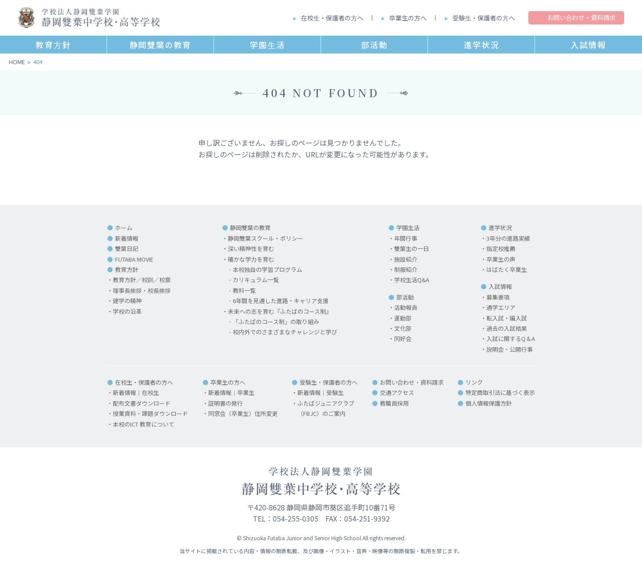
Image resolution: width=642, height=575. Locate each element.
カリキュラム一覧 (256, 279)
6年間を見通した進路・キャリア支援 (281, 300)
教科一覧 (244, 290)
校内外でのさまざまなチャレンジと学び (285, 332)
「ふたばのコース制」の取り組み (276, 321)
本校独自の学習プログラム (267, 269)
